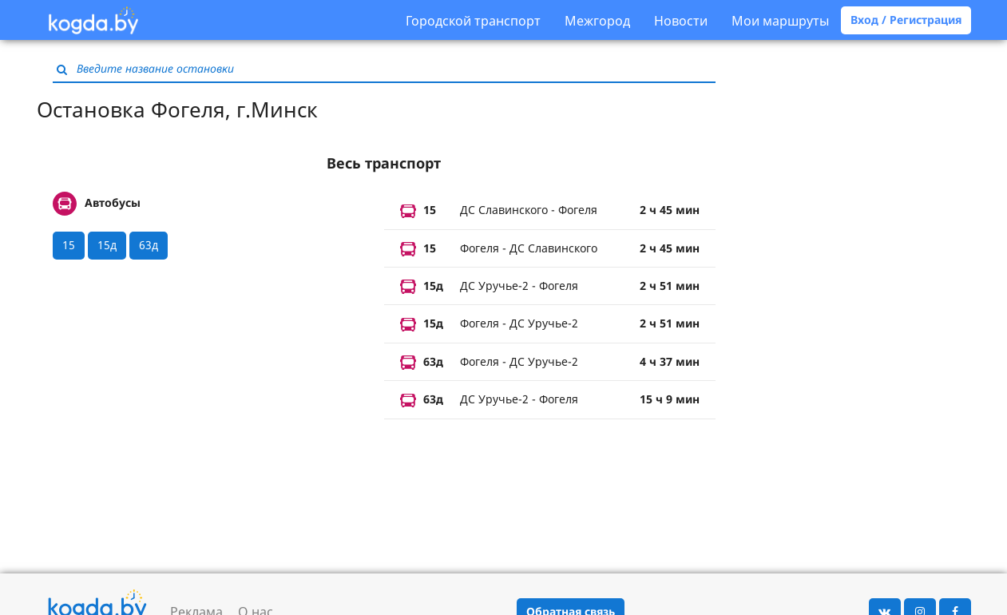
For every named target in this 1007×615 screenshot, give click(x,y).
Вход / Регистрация (905, 19)
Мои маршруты (780, 21)
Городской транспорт (473, 21)
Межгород (597, 21)
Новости (681, 21)
